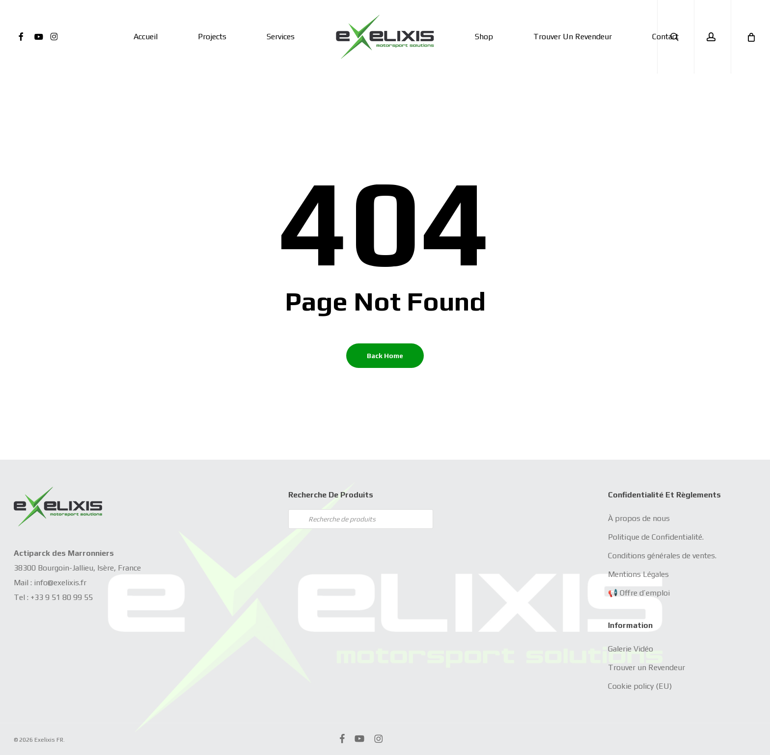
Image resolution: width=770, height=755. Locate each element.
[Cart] (750, 37)
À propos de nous (639, 518)
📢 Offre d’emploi (639, 593)
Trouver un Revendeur (646, 667)
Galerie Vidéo (630, 648)
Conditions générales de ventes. (662, 555)
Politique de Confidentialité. (656, 537)
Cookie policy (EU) (640, 686)
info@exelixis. (57, 582)
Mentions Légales (638, 574)
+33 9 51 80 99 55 (61, 597)
